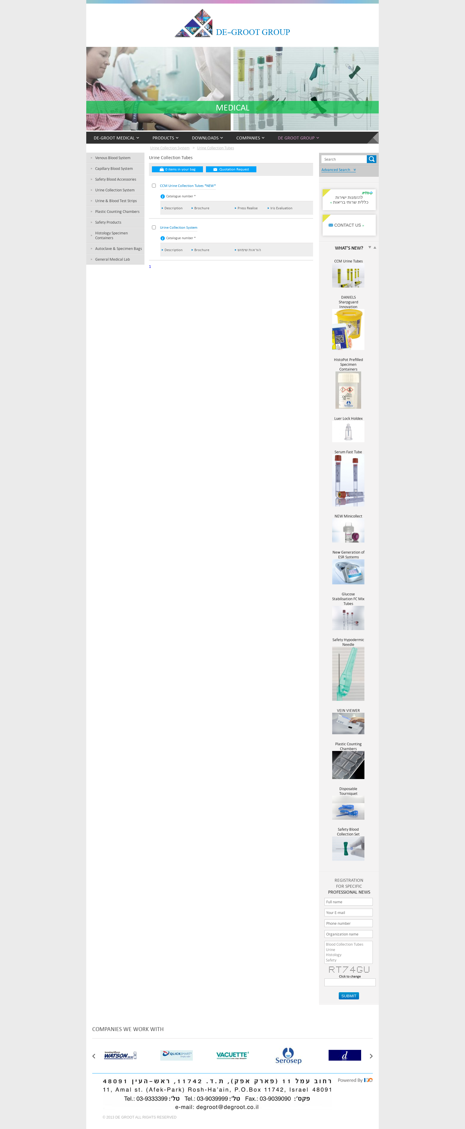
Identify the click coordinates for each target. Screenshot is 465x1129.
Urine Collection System (115, 190)
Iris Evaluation (281, 208)
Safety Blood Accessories (115, 179)
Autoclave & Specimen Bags (118, 248)
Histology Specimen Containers (111, 235)
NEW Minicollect (348, 518)
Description (173, 208)
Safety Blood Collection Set (348, 834)
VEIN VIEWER (348, 713)
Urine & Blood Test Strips (116, 200)
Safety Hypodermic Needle (348, 644)
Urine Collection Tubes (215, 147)
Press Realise (248, 208)
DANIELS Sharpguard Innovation (348, 304)
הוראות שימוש (249, 250)
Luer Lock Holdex (348, 421)
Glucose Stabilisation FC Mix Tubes (348, 601)
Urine (348, 950)
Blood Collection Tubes (348, 944)
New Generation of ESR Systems (348, 557)
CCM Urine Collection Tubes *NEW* (188, 185)
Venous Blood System (112, 157)
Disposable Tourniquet (348, 793)
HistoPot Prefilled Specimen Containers (348, 366)
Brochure (201, 208)
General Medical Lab (112, 259)
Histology (348, 955)
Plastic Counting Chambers (117, 211)
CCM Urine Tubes (348, 263)
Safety (348, 960)
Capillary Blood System (114, 168)
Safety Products (108, 222)
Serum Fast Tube (348, 454)
